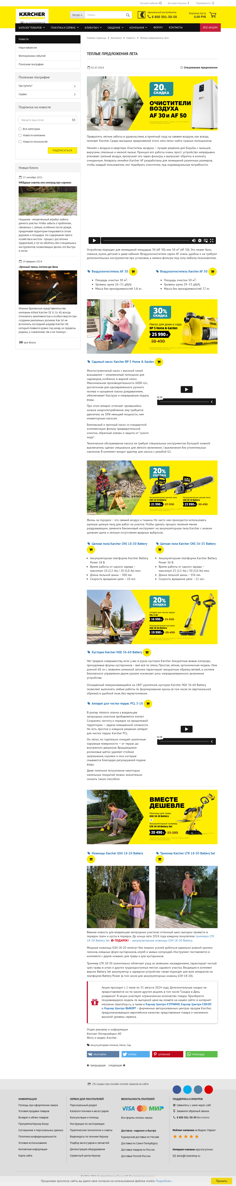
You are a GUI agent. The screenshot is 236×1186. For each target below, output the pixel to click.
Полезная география (31, 64)
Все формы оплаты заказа (136, 1117)
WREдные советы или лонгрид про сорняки (45, 182)
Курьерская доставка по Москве (140, 1137)
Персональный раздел (83, 1105)
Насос (122, 1045)
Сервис (23, 94)
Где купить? (25, 86)
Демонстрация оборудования (87, 1149)
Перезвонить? (205, 3)
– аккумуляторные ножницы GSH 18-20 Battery (161, 940)
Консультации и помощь (84, 1117)
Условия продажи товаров (33, 1111)
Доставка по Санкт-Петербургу (139, 1143)
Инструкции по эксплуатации (87, 1124)
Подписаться (62, 150)
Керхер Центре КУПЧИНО (163, 1004)
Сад (129, 1045)
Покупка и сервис (63, 27)
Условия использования (32, 1143)
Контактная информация (32, 1149)
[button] (103, 1054)
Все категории (29, 129)
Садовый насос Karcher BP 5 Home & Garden (120, 362)
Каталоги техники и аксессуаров (89, 1111)
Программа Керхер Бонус (33, 1124)
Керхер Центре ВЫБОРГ (120, 1008)
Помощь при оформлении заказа (38, 1105)
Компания (136, 27)
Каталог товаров (30, 27)
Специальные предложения (201, 67)
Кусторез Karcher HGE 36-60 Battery (114, 652)
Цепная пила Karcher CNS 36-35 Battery (185, 544)
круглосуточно (193, 1149)
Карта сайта (25, 1155)
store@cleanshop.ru (186, 1156)
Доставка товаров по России (138, 1149)
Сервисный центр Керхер (85, 1155)
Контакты (176, 27)
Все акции (210, 27)
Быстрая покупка (179, 3)
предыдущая (98, 1065)
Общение (114, 27)
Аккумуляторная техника (104, 1045)
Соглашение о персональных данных (40, 1130)
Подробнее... (164, 1181)
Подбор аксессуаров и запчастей (89, 1143)
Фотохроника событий (32, 56)
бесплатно (191, 1117)
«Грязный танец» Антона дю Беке (38, 267)
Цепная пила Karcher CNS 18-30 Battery (117, 544)
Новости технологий (33, 141)
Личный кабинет (150, 3)
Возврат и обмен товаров (33, 1117)
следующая (115, 1065)
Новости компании (32, 135)
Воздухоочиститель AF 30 (107, 271)
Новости (24, 39)
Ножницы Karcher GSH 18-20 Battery (115, 853)
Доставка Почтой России (135, 1156)
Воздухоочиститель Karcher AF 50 (181, 271)
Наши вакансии (28, 47)
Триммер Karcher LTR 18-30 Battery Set (185, 853)
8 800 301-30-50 (164, 17)
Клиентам (92, 27)
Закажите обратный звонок (191, 1111)
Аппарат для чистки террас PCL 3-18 (115, 703)
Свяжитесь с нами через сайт (192, 1105)
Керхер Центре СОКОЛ (196, 1004)
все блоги (30, 342)
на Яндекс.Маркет (194, 1130)
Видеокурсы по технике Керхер (89, 1136)
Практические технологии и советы (91, 1130)
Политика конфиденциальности (37, 1136)
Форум (157, 27)
